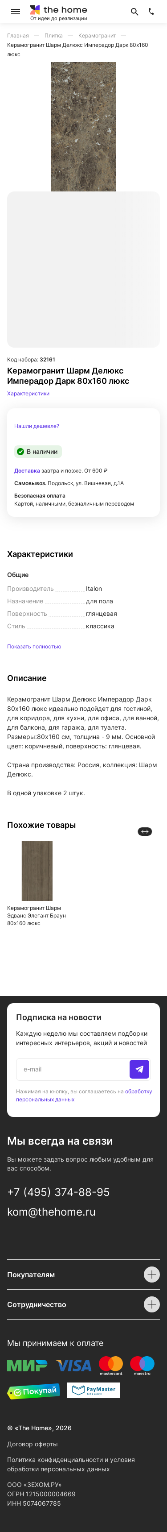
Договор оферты (32, 1444)
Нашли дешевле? (36, 426)
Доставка (27, 470)
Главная (18, 35)
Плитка (54, 35)
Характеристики (28, 393)
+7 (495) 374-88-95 (58, 1192)
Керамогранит (97, 35)
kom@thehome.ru (51, 1211)
